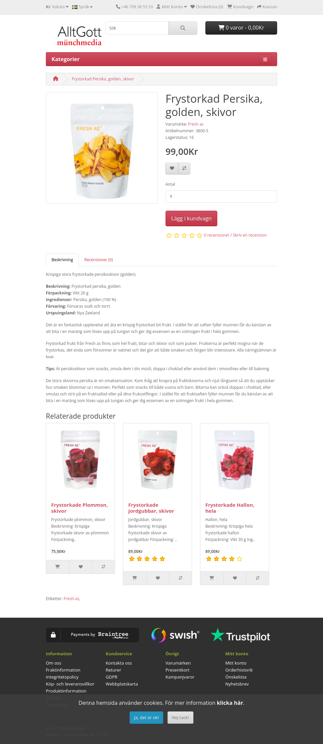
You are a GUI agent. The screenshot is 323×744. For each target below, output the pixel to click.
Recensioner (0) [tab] (98, 260)
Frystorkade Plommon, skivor (79, 507)
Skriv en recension (250, 235)
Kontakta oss (119, 663)
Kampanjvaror (179, 677)
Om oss (53, 663)
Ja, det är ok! (146, 717)
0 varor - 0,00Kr (241, 27)
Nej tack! (180, 717)
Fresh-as (71, 598)
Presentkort (177, 670)
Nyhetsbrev (237, 684)
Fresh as (195, 124)
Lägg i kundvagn (191, 218)
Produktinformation (66, 691)
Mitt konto (236, 663)
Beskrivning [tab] (62, 260)
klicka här (230, 702)
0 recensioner (216, 235)
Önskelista (236, 677)
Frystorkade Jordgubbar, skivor (151, 507)
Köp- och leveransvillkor (70, 684)
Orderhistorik (239, 670)
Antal (170, 184)
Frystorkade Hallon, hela (229, 507)
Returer (113, 670)
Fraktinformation (63, 670)
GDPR (111, 677)
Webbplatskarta (122, 684)
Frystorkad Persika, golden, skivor (103, 79)
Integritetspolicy (62, 677)
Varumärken (178, 663)
